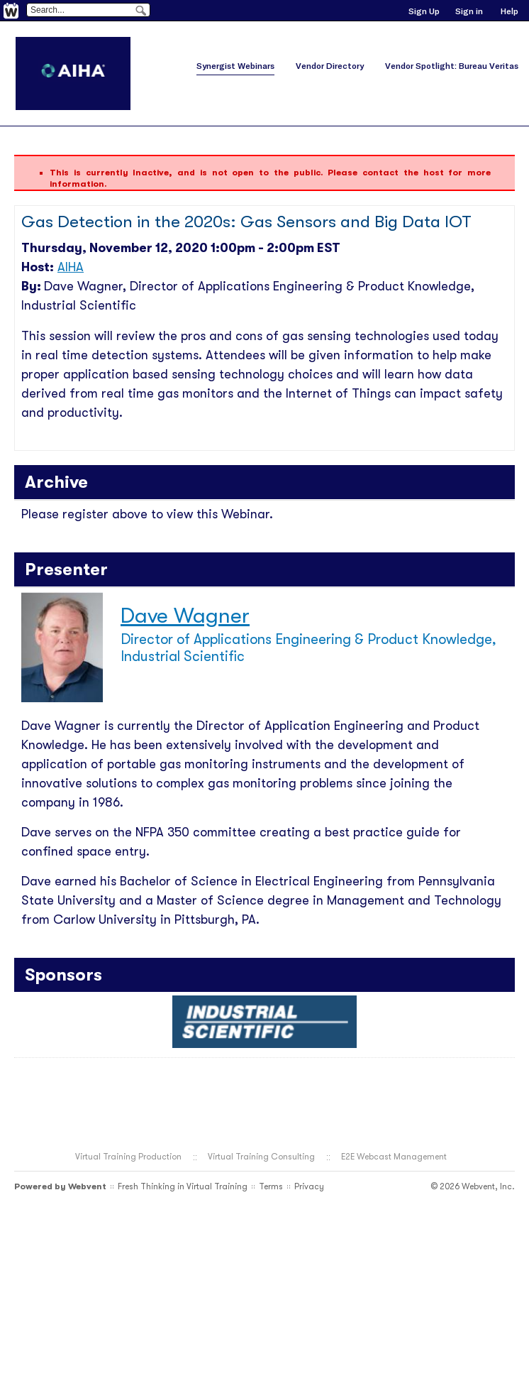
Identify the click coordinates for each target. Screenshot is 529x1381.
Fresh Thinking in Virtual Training (182, 1186)
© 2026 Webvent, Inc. (472, 1186)
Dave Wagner (185, 616)
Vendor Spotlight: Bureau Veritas (451, 65)
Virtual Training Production (128, 1157)
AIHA (70, 267)
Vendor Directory (330, 65)
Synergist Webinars (235, 65)
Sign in (469, 11)
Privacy (309, 1186)
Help (509, 11)
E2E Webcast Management (394, 1157)
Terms (271, 1186)
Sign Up (424, 11)
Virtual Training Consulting (261, 1157)
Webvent (87, 1186)
